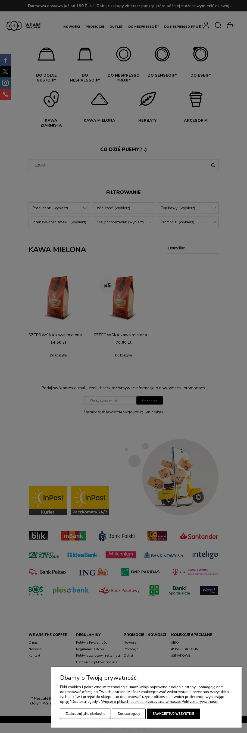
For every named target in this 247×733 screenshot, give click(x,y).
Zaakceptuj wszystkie (173, 714)
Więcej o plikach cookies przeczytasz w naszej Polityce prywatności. (159, 701)
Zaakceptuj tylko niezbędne (85, 714)
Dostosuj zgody (129, 714)
